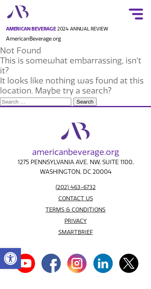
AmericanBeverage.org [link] (33, 39)
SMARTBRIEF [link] (75, 232)
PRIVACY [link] (75, 221)
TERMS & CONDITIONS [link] (75, 209)
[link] (10, 258)
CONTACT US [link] (75, 198)
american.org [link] (75, 152)
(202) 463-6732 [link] (76, 187)
